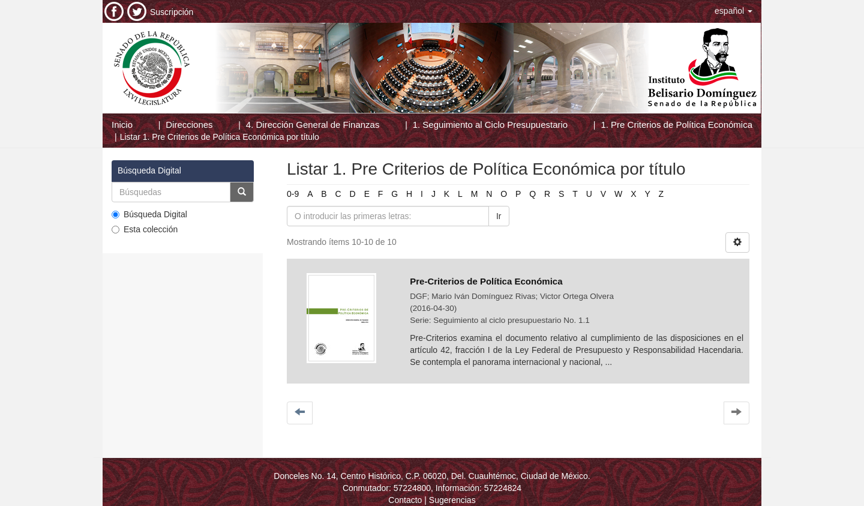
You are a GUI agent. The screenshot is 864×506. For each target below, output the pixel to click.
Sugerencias (452, 500)
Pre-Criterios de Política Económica (486, 281)
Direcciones (189, 124)
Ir (499, 216)
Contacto (405, 500)
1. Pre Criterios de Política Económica (676, 124)
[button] (733, 11)
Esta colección (145, 229)
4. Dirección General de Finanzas (313, 124)
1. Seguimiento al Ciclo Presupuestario (490, 124)
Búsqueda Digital (149, 214)
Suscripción (171, 12)
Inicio (122, 124)
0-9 (293, 194)
